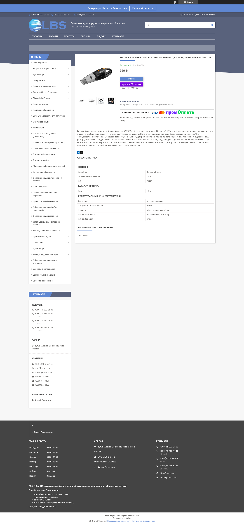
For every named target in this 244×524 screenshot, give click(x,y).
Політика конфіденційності (143, 521)
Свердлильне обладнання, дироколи (45, 194)
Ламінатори (38, 128)
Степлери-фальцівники (44, 154)
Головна (37, 36)
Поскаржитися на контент (118, 521)
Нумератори (39, 248)
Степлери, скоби (41, 160)
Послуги (69, 36)
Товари (53, 36)
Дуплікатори (39, 74)
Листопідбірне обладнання (45, 92)
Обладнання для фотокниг (45, 216)
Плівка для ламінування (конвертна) (44, 135)
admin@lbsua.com (43, 372)
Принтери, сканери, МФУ (44, 86)
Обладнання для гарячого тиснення (45, 261)
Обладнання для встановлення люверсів (47, 179)
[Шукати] (212, 25)
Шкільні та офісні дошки (44, 275)
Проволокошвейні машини (45, 201)
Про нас (86, 36)
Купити (131, 79)
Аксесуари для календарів (45, 254)
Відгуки (101, 36)
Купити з (131, 84)
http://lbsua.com (42, 368)
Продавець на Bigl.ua (122, 518)
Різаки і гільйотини (41, 98)
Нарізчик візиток (40, 104)
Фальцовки (38, 242)
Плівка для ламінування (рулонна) (49, 142)
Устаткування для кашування (46, 230)
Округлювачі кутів (41, 122)
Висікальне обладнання (44, 172)
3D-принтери (39, 80)
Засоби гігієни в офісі (43, 281)
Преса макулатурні (42, 236)
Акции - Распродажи (43, 432)
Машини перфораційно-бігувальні (49, 166)
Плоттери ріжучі (40, 186)
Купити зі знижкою (143, 8)
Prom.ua (137, 515)
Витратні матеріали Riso (44, 68)
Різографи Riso (40, 62)
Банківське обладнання (44, 269)
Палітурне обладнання (43, 110)
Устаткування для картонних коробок (46, 223)
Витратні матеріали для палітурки (49, 116)
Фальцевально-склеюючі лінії (47, 148)
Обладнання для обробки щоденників (45, 208)
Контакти (118, 36)
